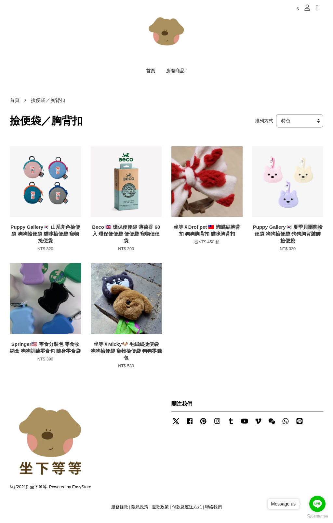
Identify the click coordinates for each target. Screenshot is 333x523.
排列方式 (264, 123)
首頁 (150, 71)
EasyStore (81, 489)
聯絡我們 (213, 509)
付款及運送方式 (187, 509)
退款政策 (160, 509)
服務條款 (119, 509)
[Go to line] (317, 504)
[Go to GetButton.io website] (317, 516)
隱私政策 (139, 509)
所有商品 (176, 71)
